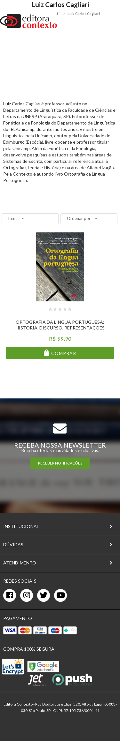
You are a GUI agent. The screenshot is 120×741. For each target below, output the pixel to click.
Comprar (63, 353)
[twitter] (43, 595)
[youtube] (60, 595)
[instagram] (26, 595)
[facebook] (9, 595)
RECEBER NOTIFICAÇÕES (60, 463)
